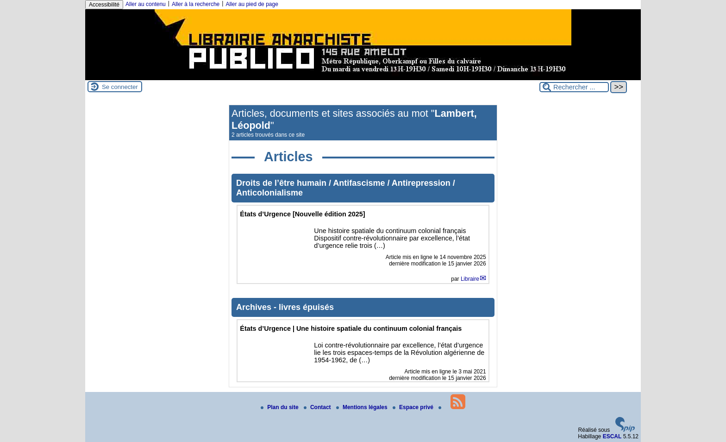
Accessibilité (104, 4)
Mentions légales (362, 407)
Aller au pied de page (251, 4)
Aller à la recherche (195, 4)
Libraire (470, 279)
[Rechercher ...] (574, 87)
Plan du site (280, 407)
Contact (318, 407)
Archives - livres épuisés (285, 307)
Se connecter (120, 86)
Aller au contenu (145, 4)
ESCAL (612, 436)
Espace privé (414, 407)
